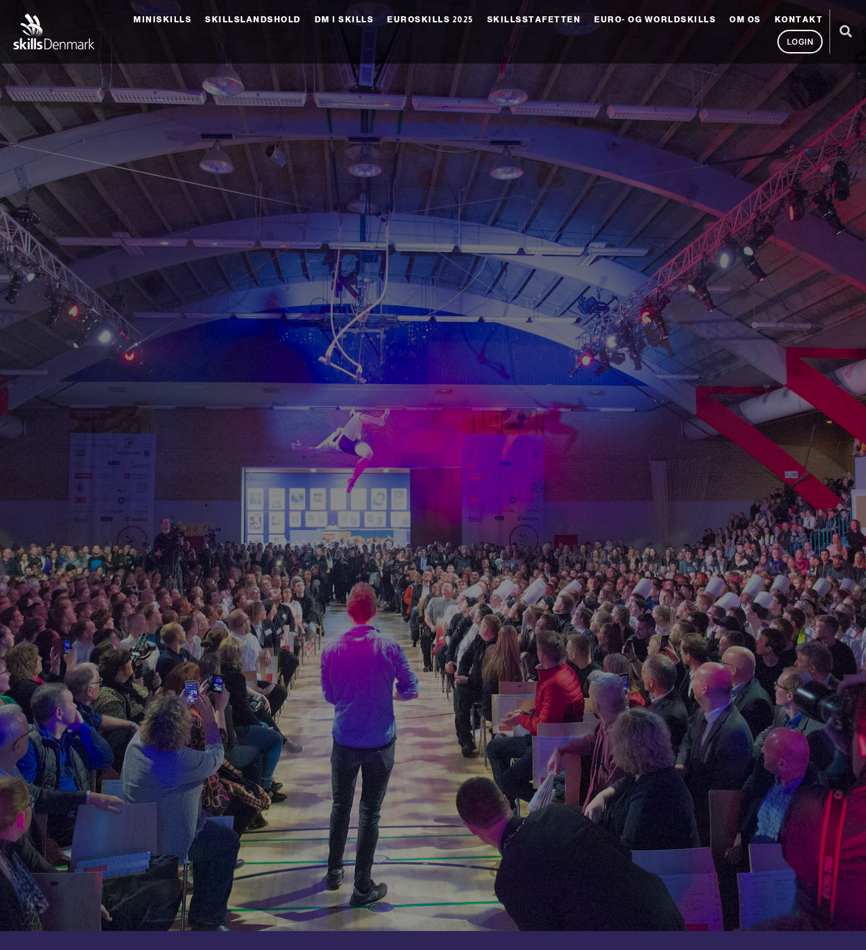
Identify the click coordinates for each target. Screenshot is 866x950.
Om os (745, 19)
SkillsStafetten (534, 19)
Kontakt (799, 19)
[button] (845, 31)
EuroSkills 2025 (430, 19)
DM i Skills (344, 19)
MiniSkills (162, 19)
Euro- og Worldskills (655, 19)
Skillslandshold (253, 19)
